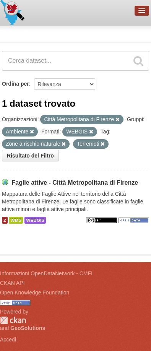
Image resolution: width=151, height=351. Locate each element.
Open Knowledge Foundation (34, 292)
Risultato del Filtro (30, 156)
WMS (15, 220)
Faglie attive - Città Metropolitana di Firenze (74, 182)
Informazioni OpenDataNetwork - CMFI (46, 273)
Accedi (8, 339)
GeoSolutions (27, 328)
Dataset (14, 32)
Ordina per (15, 84)
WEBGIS (35, 220)
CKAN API (12, 283)
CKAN (13, 320)
